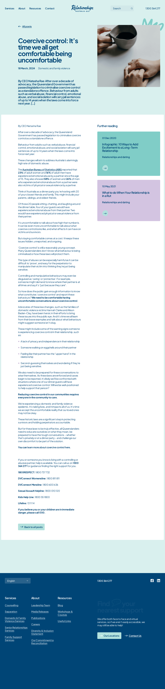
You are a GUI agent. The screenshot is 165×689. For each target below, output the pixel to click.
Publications (38, 617)
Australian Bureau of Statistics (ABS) (42, 169)
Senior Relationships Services (16, 629)
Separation (11, 611)
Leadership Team (40, 605)
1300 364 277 (153, 8)
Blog (60, 605)
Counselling (11, 605)
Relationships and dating (116, 156)
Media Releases (40, 611)
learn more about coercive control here (48, 447)
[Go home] (83, 8)
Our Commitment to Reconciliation (42, 642)
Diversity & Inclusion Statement (42, 632)
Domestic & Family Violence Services (15, 619)
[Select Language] (18, 581)
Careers (35, 624)
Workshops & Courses (65, 613)
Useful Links (64, 620)
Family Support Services (13, 638)
